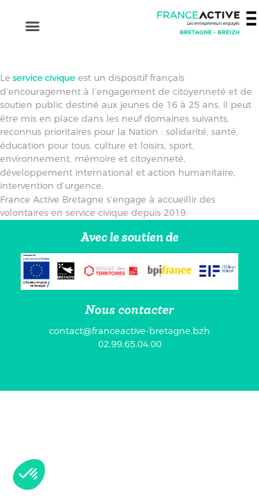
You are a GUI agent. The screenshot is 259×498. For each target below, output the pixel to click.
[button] (32, 25)
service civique (42, 78)
